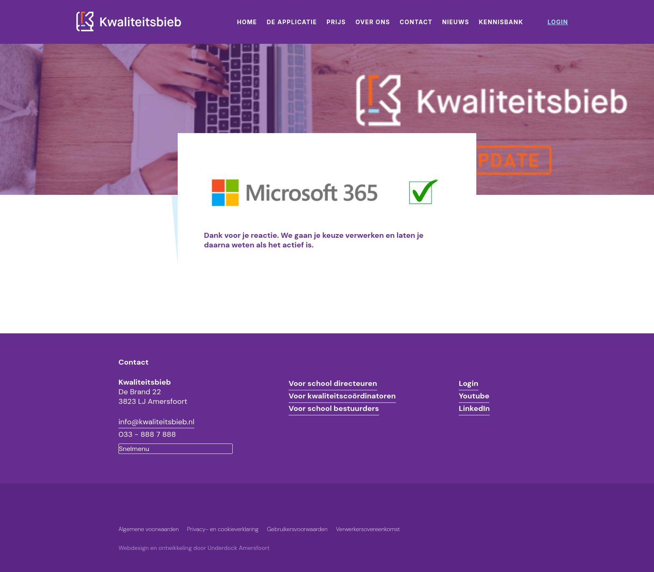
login (558, 21)
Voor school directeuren (333, 383)
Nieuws (455, 21)
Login (468, 383)
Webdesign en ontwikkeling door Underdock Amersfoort (193, 548)
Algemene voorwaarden (148, 529)
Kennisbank (501, 21)
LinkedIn (474, 408)
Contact (416, 21)
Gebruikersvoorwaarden (297, 529)
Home (247, 21)
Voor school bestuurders (334, 408)
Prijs (336, 21)
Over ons (372, 21)
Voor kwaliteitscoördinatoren (342, 396)
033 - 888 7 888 (147, 434)
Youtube (474, 396)
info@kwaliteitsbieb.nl (156, 422)
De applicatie (292, 21)
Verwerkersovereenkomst (368, 529)
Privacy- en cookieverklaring (223, 529)
